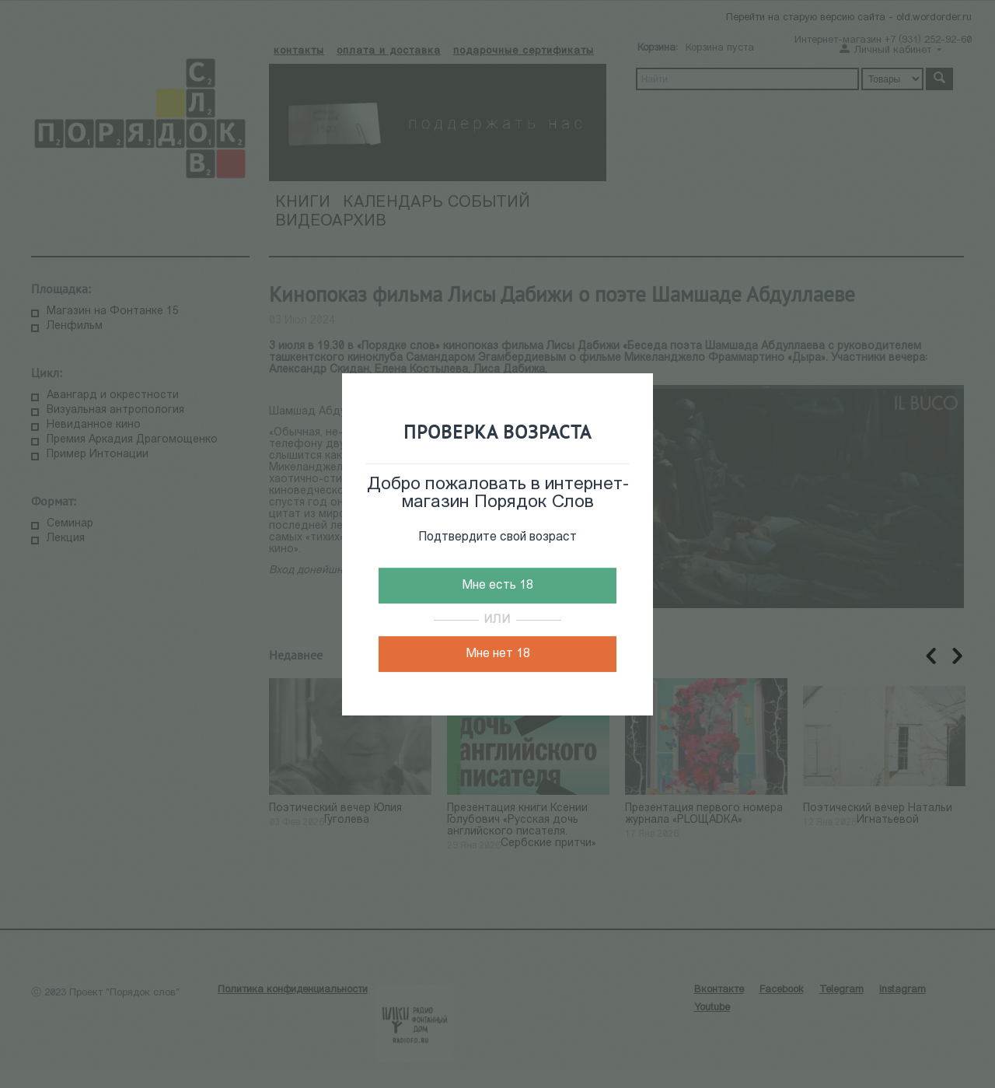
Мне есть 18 (497, 585)
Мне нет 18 (498, 654)
